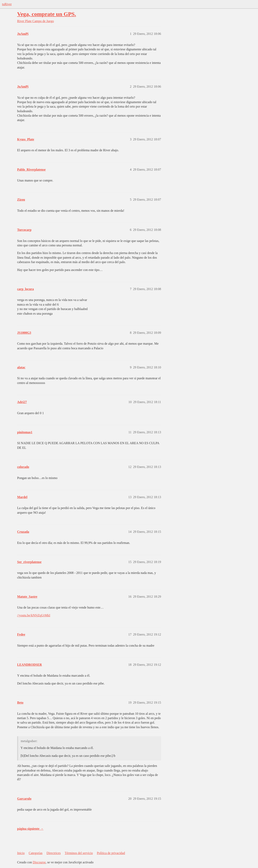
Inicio (21, 853)
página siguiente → (30, 828)
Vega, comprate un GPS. (46, 14)
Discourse (39, 862)
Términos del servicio (79, 853)
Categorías (35, 853)
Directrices (54, 853)
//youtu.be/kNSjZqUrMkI (33, 615)
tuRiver (7, 4)
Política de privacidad (111, 853)
